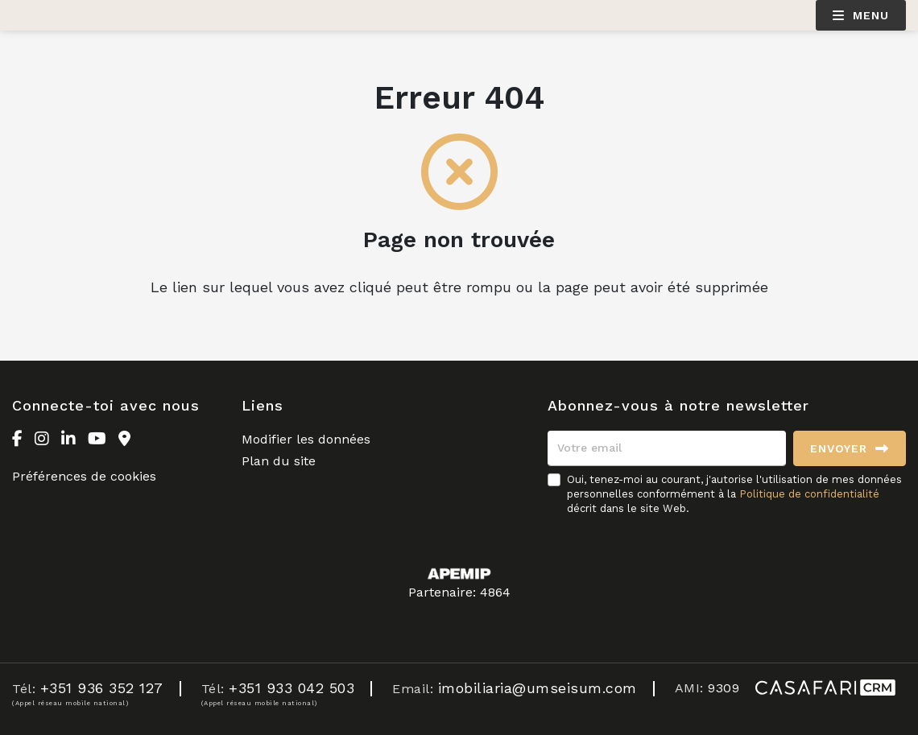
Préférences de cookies (84, 476)
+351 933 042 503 (291, 687)
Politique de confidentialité (809, 494)
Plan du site (279, 461)
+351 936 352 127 (101, 687)
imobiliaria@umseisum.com (537, 687)
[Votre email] (667, 448)
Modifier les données (306, 439)
